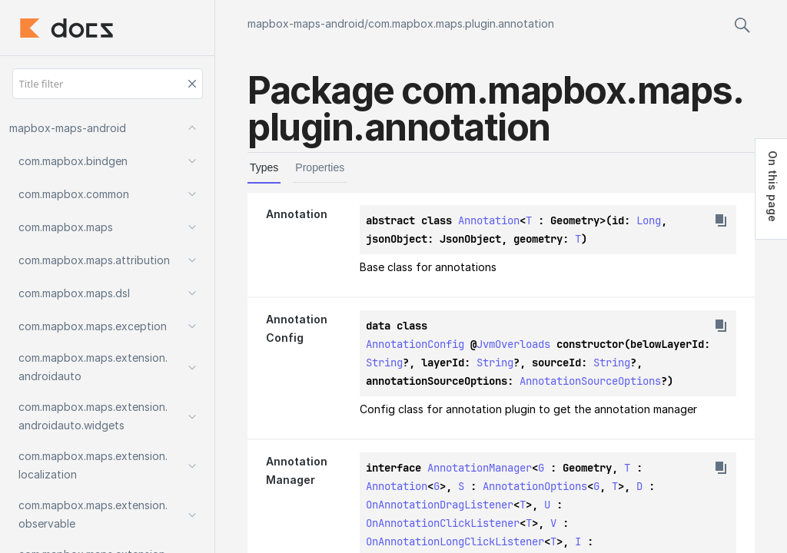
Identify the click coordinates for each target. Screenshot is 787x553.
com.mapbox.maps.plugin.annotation (461, 23)
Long (648, 220)
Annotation (489, 220)
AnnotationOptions (535, 486)
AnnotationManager (479, 468)
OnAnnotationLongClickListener (455, 541)
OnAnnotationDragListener (439, 505)
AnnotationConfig (415, 344)
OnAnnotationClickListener (443, 523)
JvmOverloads (513, 344)
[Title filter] (107, 83)
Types (264, 167)
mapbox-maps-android (305, 23)
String (384, 362)
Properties (319, 167)
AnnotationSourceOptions (590, 381)
